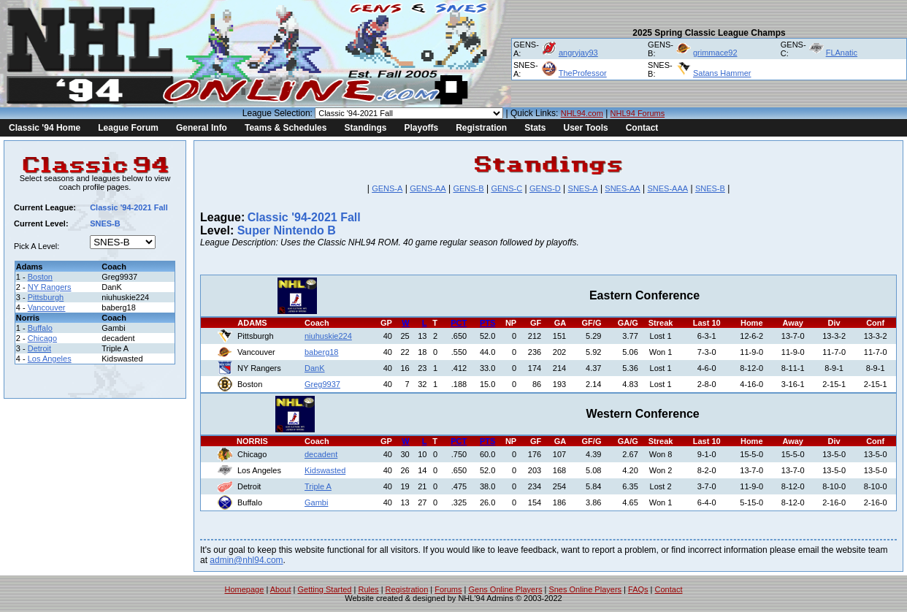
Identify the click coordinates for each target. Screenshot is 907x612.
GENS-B (468, 188)
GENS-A (387, 188)
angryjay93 (578, 52)
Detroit (39, 348)
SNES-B (710, 188)
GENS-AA (428, 188)
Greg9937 (322, 384)
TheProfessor (583, 73)
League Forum (128, 128)
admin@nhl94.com (246, 560)
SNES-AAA (667, 188)
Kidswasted (325, 470)
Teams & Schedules (286, 128)
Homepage (244, 589)
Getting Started (324, 589)
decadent (321, 454)
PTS (487, 322)
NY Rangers (50, 287)
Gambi (316, 502)
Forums (448, 589)
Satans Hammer (722, 73)
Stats (535, 128)
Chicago (42, 338)
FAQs (638, 589)
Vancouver (47, 307)
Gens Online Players (506, 589)
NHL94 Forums (638, 113)
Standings (365, 128)
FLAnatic (841, 52)
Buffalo (40, 328)
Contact (642, 128)
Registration (481, 128)
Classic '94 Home (44, 128)
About (280, 589)
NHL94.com (582, 113)
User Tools (586, 128)
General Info (201, 128)
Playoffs (421, 128)
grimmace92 (715, 52)
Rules (368, 589)
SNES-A (583, 188)
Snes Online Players (584, 589)
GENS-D (545, 188)
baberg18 (322, 352)
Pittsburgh (46, 297)
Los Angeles (50, 358)
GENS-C (506, 188)
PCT (459, 322)
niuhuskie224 (328, 336)
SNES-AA (622, 188)
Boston (40, 276)
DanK (315, 368)
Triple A (318, 486)
